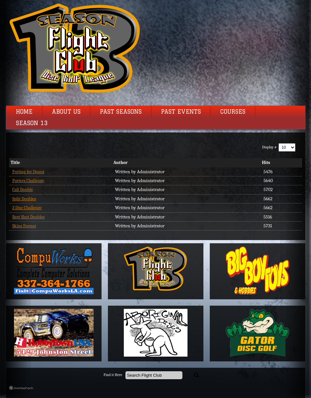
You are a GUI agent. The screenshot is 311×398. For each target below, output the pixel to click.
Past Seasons (121, 111)
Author (120, 162)
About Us (66, 111)
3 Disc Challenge (27, 207)
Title (15, 162)
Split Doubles (24, 199)
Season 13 (32, 123)
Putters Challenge (28, 180)
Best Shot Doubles (28, 217)
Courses (232, 111)
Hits (266, 162)
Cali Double (22, 189)
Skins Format (24, 226)
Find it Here (112, 375)
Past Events (181, 111)
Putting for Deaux (28, 171)
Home (24, 111)
